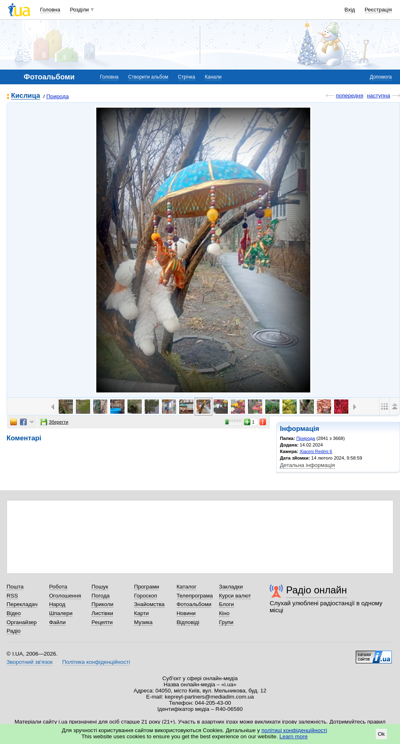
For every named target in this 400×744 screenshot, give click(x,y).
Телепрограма (195, 596)
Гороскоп (145, 596)
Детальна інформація (307, 465)
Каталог (187, 587)
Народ (57, 604)
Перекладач (22, 604)
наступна (378, 95)
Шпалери (61, 613)
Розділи (79, 10)
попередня (349, 95)
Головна (50, 10)
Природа (57, 96)
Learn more (294, 736)
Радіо (13, 631)
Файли (57, 622)
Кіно (224, 613)
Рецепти (102, 622)
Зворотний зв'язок (29, 662)
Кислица (25, 95)
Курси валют (235, 596)
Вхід (350, 10)
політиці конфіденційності (294, 730)
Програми (146, 587)
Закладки (231, 587)
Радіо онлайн (316, 589)
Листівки (102, 613)
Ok (381, 734)
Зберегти (54, 422)
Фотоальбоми (194, 604)
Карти (141, 613)
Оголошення (65, 596)
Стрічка (186, 77)
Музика (143, 622)
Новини (186, 613)
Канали (213, 77)
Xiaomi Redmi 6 (316, 451)
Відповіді (188, 622)
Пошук (99, 587)
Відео (14, 613)
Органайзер (21, 622)
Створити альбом (148, 77)
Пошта (15, 587)
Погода (100, 596)
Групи (226, 622)
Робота (58, 587)
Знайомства (149, 604)
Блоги (226, 604)
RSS (12, 596)
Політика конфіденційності (96, 662)
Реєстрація (378, 10)
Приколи (102, 604)
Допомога (381, 77)
